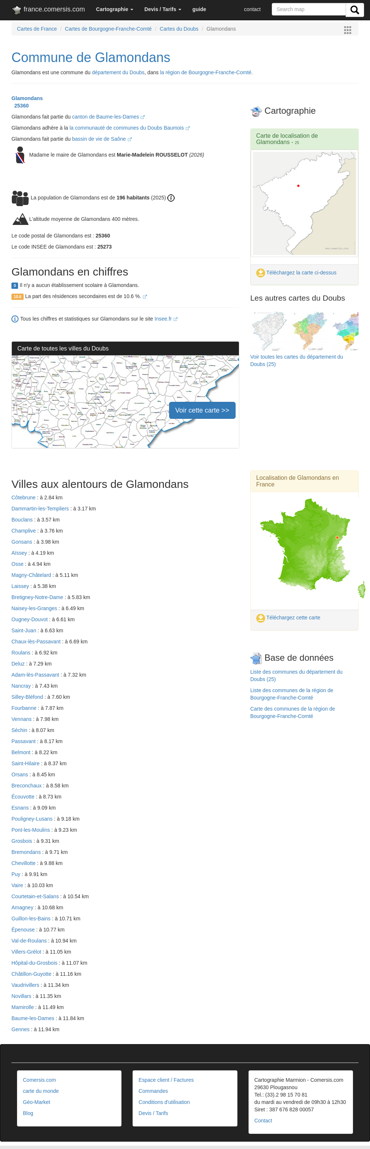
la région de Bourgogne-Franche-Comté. (206, 72)
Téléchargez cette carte (288, 617)
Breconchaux (27, 786)
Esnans (20, 808)
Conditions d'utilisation (164, 1102)
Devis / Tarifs (153, 1113)
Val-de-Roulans (29, 941)
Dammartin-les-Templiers (40, 509)
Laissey (20, 586)
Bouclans (22, 520)
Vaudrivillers (26, 985)
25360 (20, 106)
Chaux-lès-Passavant (36, 641)
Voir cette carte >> (202, 410)
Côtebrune (24, 497)
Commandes (153, 1091)
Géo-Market (36, 1102)
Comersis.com (39, 1080)
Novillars (22, 996)
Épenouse (23, 930)
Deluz (18, 664)
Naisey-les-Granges (35, 608)
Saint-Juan (24, 630)
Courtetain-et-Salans (35, 896)
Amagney (23, 907)
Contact (263, 1121)
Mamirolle (23, 1007)
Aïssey (19, 553)
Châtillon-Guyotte (32, 974)
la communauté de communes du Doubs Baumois (129, 128)
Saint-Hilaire (26, 763)
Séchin (20, 730)
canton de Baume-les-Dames (108, 117)
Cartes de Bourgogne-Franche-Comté (108, 29)
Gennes (21, 1029)
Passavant (24, 741)
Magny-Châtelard (31, 575)
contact (252, 9)
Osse (18, 564)
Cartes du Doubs (179, 29)
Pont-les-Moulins (31, 830)
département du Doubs (118, 72)
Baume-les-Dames (33, 1018)
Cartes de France (37, 29)
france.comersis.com (48, 11)
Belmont (21, 752)
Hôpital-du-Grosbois (35, 963)
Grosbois (22, 841)
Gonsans (22, 542)
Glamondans (27, 98)
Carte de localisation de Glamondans (287, 139)
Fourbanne (24, 708)
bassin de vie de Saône (101, 139)
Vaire (18, 885)
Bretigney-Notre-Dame (38, 597)
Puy (16, 874)
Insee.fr (166, 319)
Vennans (22, 719)
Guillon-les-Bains (31, 918)
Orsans (20, 774)
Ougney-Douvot (30, 619)
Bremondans (26, 852)
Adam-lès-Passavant (36, 675)
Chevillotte (24, 863)
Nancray (21, 686)
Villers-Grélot (27, 952)
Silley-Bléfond (28, 697)
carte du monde (41, 1091)
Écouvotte (23, 797)
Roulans (21, 653)
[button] (114, 9)
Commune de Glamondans (90, 57)
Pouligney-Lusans (32, 819)
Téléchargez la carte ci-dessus (296, 273)
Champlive (24, 531)
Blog (28, 1113)
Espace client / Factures (165, 1080)
